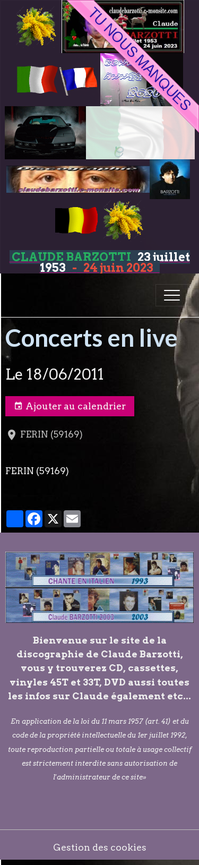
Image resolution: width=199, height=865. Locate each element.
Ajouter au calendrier (70, 406)
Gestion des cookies (99, 847)
